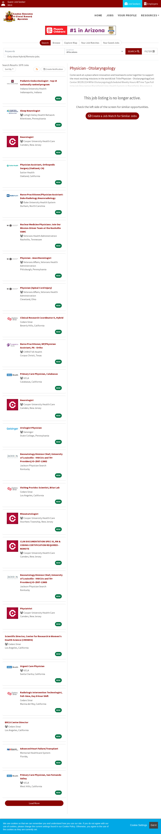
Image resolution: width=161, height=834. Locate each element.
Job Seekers (132, 4)
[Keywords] (34, 51)
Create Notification (53, 69)
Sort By (8, 69)
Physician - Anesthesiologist (35, 257)
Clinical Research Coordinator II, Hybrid (41, 317)
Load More (34, 803)
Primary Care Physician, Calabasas (39, 373)
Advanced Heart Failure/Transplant (39, 748)
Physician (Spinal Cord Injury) (36, 287)
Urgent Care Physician (32, 666)
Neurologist (27, 136)
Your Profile (127, 15)
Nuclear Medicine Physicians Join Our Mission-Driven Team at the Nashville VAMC (40, 228)
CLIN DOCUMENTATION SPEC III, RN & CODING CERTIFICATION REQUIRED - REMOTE (40, 545)
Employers (151, 4)
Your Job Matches (90, 42)
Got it (153, 825)
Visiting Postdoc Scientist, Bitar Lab (40, 487)
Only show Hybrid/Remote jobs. (23, 56)
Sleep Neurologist (30, 110)
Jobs (109, 15)
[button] (149, 51)
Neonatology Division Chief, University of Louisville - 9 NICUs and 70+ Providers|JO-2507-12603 (41, 578)
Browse (56, 42)
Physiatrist (26, 608)
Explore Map (70, 42)
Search (45, 42)
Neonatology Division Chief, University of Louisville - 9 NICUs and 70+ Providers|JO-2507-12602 (41, 457)
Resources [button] (149, 15)
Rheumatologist (29, 513)
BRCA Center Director (16, 722)
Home (98, 15)
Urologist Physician (31, 427)
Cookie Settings (138, 825)
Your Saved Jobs (111, 42)
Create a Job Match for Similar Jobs (112, 116)
